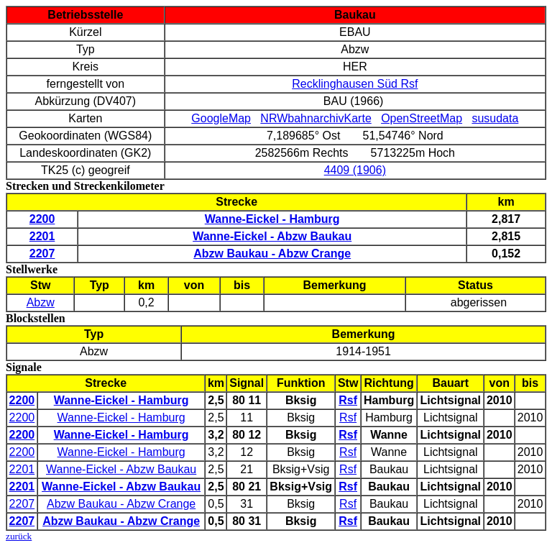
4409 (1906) (355, 170)
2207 (22, 504)
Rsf (347, 417)
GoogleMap (221, 118)
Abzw (41, 302)
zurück (19, 536)
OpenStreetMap (421, 118)
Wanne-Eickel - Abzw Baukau (121, 469)
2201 (22, 469)
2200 (22, 417)
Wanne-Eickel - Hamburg (121, 417)
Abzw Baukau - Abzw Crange (121, 504)
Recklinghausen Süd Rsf (355, 84)
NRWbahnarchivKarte (315, 118)
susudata (495, 118)
